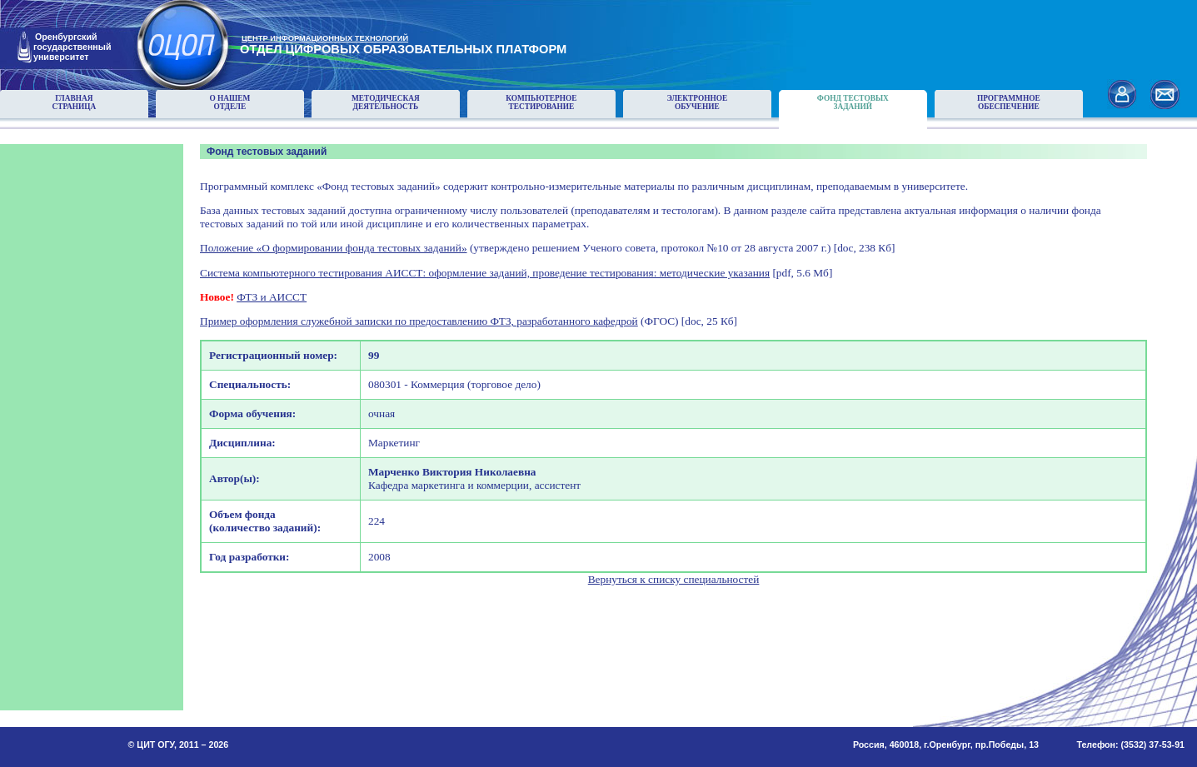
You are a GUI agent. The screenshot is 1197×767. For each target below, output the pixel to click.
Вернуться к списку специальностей (674, 579)
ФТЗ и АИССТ (272, 297)
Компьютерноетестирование (541, 102)
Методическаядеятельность (386, 102)
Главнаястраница (74, 102)
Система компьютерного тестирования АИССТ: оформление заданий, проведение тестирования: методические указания (485, 272)
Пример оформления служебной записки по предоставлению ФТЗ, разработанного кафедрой (419, 321)
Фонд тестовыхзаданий (853, 102)
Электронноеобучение (696, 102)
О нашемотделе (229, 102)
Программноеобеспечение (1008, 102)
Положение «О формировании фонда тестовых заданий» (333, 248)
